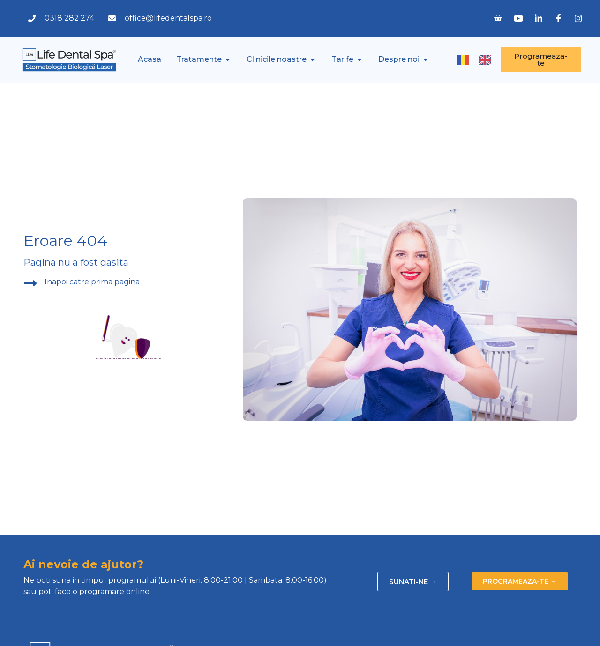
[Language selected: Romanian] (479, 60)
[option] (487, 60)
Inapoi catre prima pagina (92, 281)
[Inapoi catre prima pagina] (30, 283)
